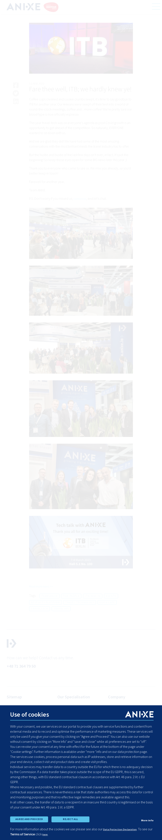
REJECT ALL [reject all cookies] (70, 818)
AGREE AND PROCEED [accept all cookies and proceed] (29, 818)
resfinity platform (45, 602)
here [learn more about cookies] (56, 834)
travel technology (79, 602)
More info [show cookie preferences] (146, 818)
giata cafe (107, 602)
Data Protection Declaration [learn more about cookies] (124, 829)
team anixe (49, 596)
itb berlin (92, 596)
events (111, 596)
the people (71, 596)
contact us (80, 199)
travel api (61, 609)
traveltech (39, 609)
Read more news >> (43, 586)
